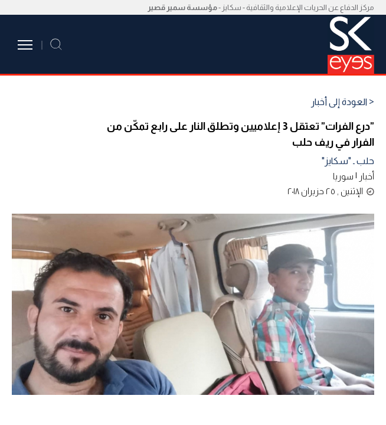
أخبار (366, 176)
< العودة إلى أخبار (342, 102)
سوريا (343, 176)
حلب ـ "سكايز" (348, 161)
